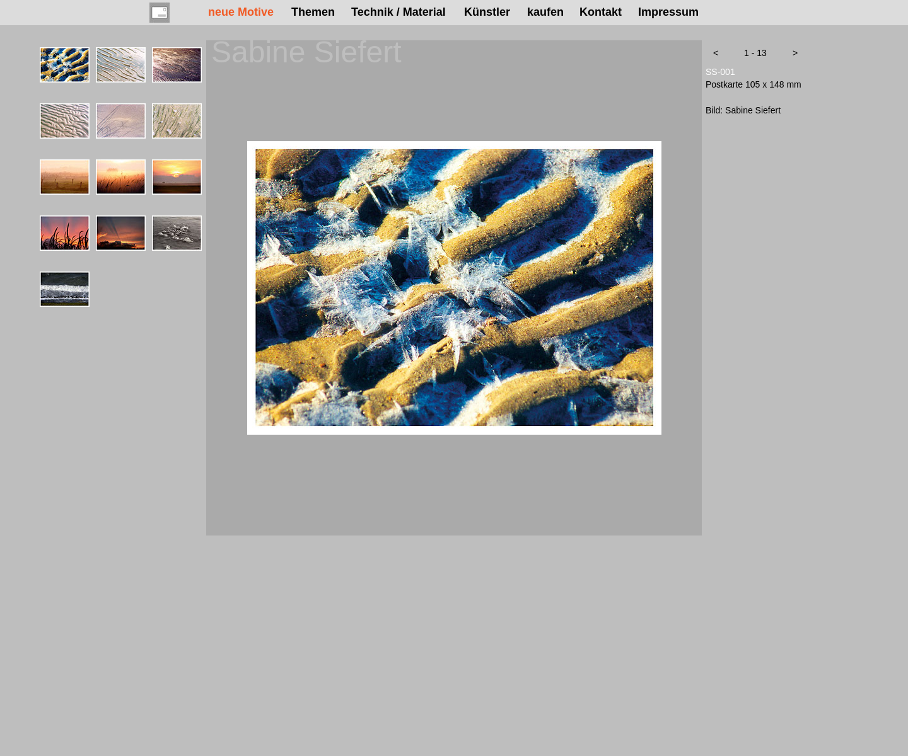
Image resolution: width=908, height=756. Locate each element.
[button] (716, 53)
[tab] (65, 65)
